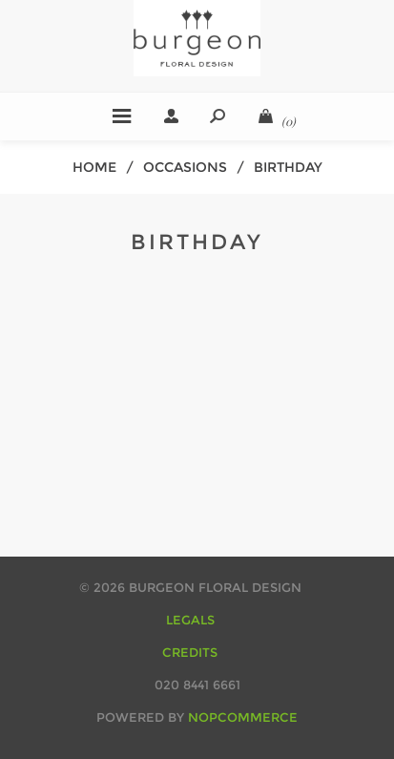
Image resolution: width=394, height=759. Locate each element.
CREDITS (190, 652)
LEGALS (190, 619)
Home (94, 167)
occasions (185, 167)
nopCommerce (243, 717)
